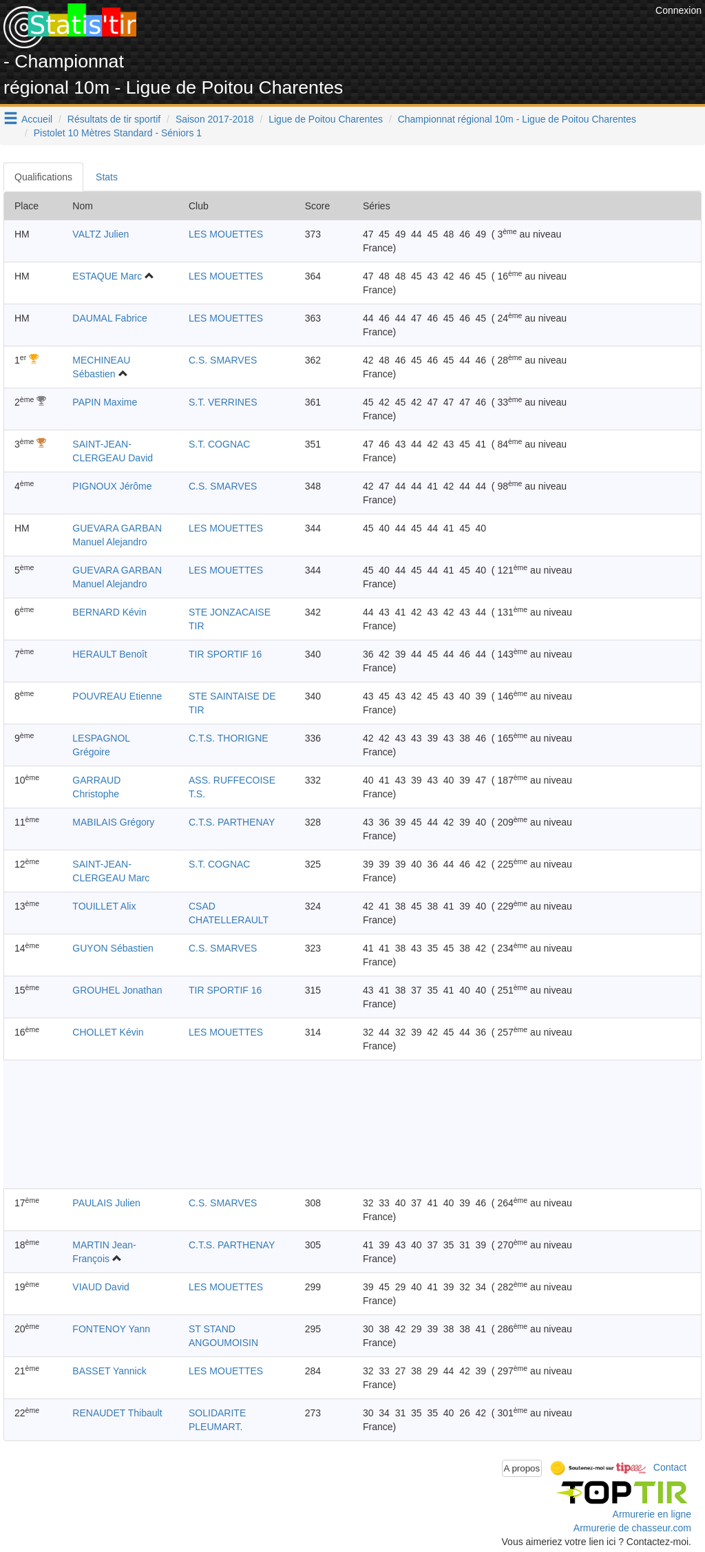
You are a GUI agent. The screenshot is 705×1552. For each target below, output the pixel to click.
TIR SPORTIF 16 (225, 654)
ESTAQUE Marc (107, 276)
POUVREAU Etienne (117, 696)
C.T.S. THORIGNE (229, 738)
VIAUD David (100, 1286)
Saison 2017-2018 (215, 119)
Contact (669, 1467)
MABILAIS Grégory (113, 822)
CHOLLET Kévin (107, 1032)
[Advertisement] (401, 34)
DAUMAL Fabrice (109, 318)
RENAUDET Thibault (117, 1412)
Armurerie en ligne (652, 1514)
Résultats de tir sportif (113, 119)
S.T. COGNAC (219, 444)
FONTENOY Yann (111, 1328)
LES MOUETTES (226, 234)
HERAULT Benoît (109, 654)
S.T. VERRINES (223, 402)
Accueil (36, 119)
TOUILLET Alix (104, 906)
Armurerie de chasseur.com (632, 1527)
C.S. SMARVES (223, 360)
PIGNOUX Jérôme (111, 486)
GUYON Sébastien (113, 948)
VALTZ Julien (100, 234)
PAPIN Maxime (104, 402)
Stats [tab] (107, 176)
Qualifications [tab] (43, 176)
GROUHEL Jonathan (117, 990)
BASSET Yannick (109, 1370)
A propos (522, 1468)
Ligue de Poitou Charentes (326, 119)
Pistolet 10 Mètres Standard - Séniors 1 (118, 132)
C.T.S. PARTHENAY (232, 822)
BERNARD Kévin (109, 612)
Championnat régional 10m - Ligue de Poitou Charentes (517, 119)
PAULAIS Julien (106, 1202)
